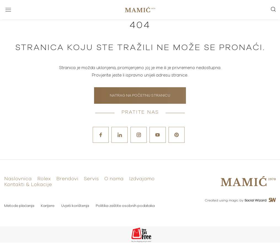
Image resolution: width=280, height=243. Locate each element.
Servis (91, 179)
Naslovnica (18, 179)
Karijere (48, 206)
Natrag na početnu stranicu (140, 95)
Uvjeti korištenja (75, 206)
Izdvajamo (141, 179)
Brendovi (67, 179)
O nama (114, 179)
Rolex (44, 179)
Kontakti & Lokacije (28, 184)
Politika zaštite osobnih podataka (125, 206)
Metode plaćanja (19, 206)
